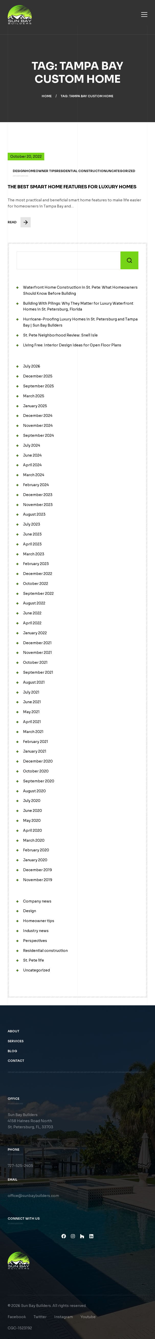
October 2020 (36, 771)
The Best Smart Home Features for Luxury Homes (72, 192)
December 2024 (37, 415)
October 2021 (35, 662)
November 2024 (38, 425)
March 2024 (33, 475)
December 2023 (37, 494)
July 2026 (31, 366)
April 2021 (32, 722)
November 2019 (37, 880)
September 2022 (38, 593)
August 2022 (34, 603)
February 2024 (36, 485)
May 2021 (31, 712)
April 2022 (32, 623)
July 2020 (31, 800)
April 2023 (32, 544)
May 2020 (32, 820)
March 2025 (33, 396)
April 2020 (32, 830)
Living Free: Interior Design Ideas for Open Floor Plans (72, 345)
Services (16, 1047)
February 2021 (35, 741)
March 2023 (33, 554)
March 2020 (34, 840)
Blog (13, 1057)
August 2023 (34, 514)
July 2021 (31, 692)
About (14, 1037)
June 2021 (32, 702)
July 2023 (31, 524)
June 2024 (32, 455)
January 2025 (35, 406)
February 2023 (36, 563)
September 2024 (38, 435)
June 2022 (32, 613)
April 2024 (32, 465)
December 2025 (37, 376)
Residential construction (45, 950)
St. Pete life (33, 960)
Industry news (36, 930)
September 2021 (38, 672)
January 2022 (35, 633)
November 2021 (37, 652)
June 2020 (32, 810)
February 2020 (36, 850)
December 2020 (38, 761)
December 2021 (37, 643)
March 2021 (33, 731)
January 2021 (34, 751)
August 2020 (34, 791)
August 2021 (34, 682)
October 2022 (35, 583)
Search (129, 260)
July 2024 (31, 445)
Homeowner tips (38, 921)
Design (29, 911)
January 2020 (35, 860)
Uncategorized (36, 970)
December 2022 (37, 573)
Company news (37, 901)
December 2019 (37, 870)
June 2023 (32, 534)
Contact (16, 1066)
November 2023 (38, 504)
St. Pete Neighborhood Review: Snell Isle (60, 335)
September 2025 (38, 386)
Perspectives (35, 940)
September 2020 (38, 781)
